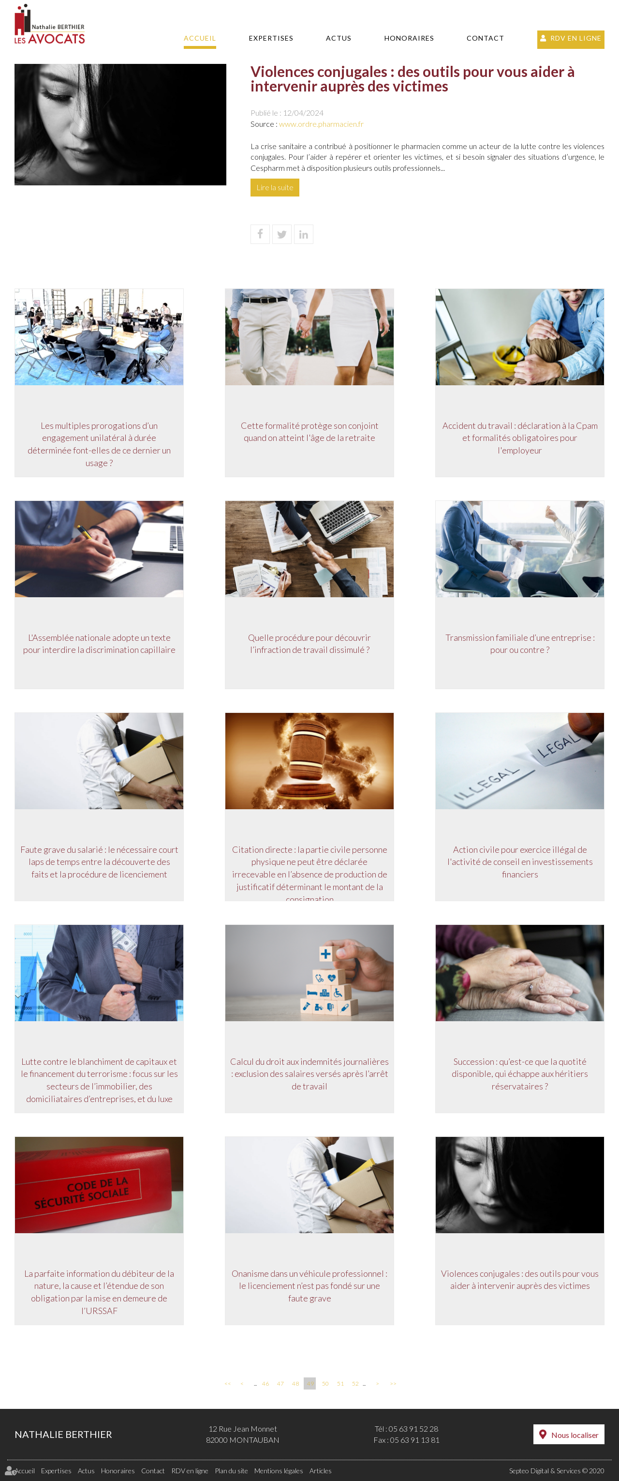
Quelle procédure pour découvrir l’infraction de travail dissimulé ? (309, 643)
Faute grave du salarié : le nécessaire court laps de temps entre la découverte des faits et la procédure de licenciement (99, 861)
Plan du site (231, 1470)
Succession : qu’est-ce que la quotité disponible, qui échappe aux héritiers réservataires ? (520, 1073)
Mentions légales (278, 1470)
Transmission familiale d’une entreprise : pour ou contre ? (520, 643)
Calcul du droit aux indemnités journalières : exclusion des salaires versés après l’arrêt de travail (309, 1073)
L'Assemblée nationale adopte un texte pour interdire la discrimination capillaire (99, 643)
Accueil (200, 38)
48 (295, 1383)
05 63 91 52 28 (413, 1428)
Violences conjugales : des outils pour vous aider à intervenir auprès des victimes (520, 1279)
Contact (485, 38)
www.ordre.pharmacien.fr (321, 123)
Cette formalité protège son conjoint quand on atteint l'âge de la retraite (310, 431)
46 (265, 1383)
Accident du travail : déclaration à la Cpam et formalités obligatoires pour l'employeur (520, 437)
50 (325, 1383)
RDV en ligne (576, 38)
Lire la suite (275, 187)
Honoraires (409, 38)
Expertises (271, 38)
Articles (321, 1470)
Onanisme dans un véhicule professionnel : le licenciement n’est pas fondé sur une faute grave (309, 1285)
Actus (339, 38)
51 (340, 1383)
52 (355, 1383)
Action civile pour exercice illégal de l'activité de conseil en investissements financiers (520, 861)
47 (280, 1383)
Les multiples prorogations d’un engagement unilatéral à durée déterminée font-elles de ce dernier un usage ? (99, 444)
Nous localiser (575, 1434)
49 (310, 1383)
